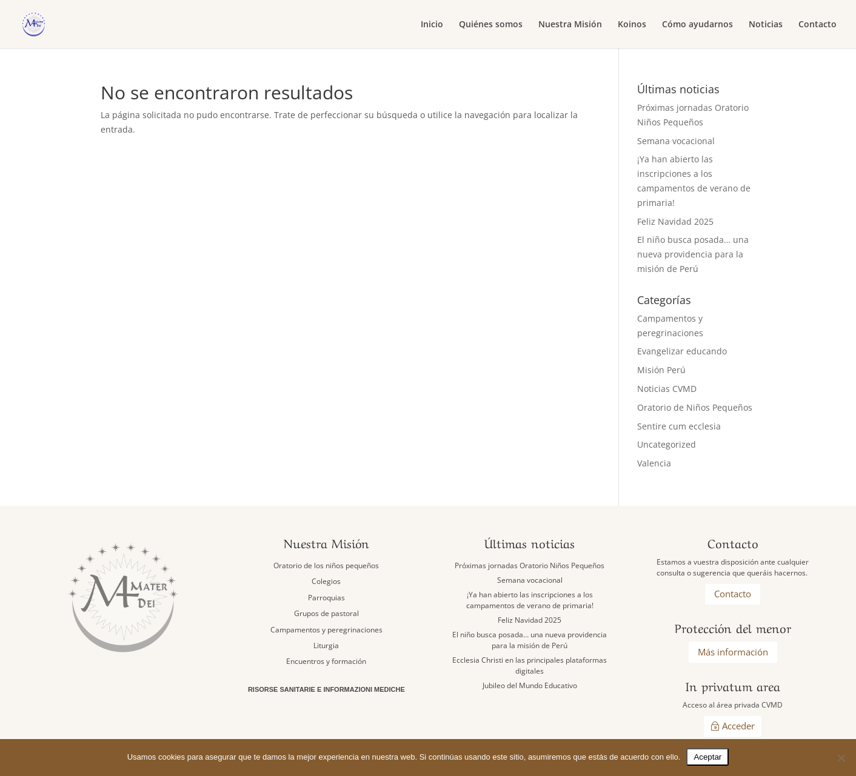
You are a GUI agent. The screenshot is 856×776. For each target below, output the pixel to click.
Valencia (654, 463)
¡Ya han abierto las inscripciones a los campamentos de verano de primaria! (530, 600)
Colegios (326, 581)
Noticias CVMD (667, 388)
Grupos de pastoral (326, 613)
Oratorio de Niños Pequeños (694, 407)
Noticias (766, 25)
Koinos (632, 25)
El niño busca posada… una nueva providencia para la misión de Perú (693, 254)
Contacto (817, 25)
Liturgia (326, 645)
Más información (733, 652)
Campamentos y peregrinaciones (326, 630)
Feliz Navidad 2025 (675, 221)
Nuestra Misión (570, 25)
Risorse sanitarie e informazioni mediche (326, 689)
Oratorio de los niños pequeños (326, 565)
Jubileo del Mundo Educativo (530, 685)
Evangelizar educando (682, 351)
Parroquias (326, 597)
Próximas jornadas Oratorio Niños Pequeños (529, 565)
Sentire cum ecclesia (679, 426)
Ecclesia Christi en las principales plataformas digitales (529, 665)
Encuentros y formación (326, 661)
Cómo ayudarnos (697, 25)
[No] (841, 758)
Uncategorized (666, 444)
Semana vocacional (676, 141)
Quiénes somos (491, 25)
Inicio (432, 25)
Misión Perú (661, 370)
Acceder (738, 726)
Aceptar (707, 756)
